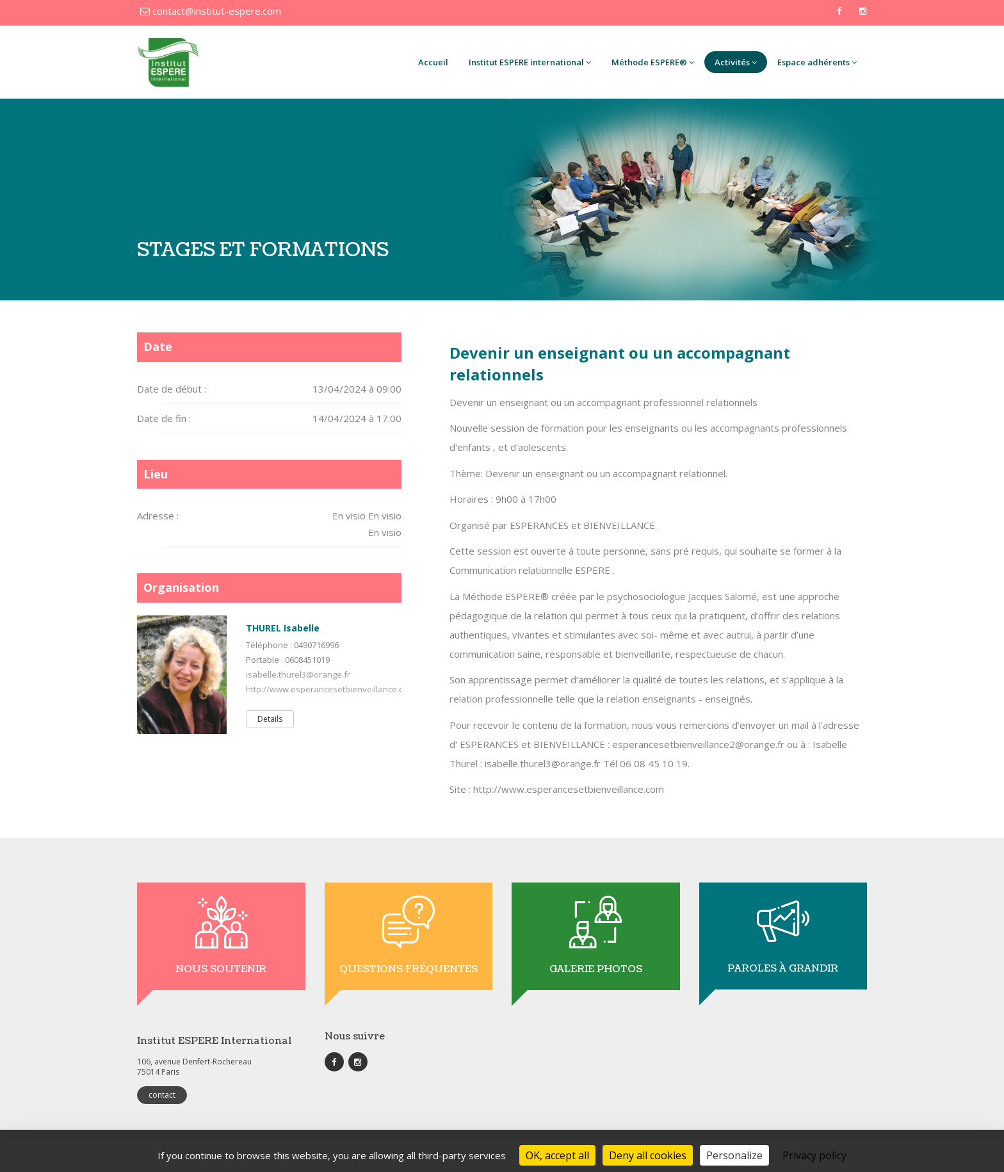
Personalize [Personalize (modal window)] (734, 1155)
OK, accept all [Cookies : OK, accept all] (557, 1155)
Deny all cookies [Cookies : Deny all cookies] (647, 1155)
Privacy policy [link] (814, 1155)
